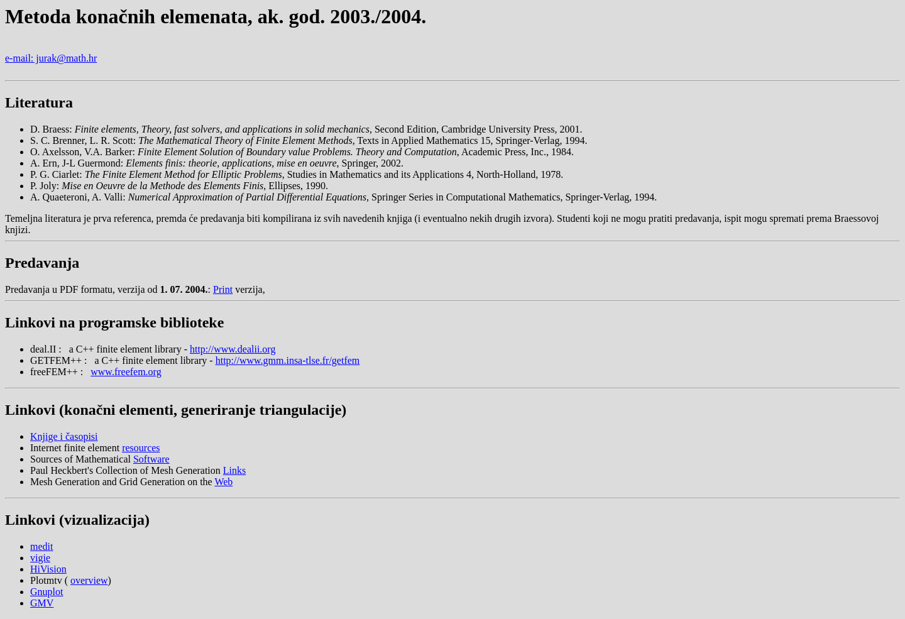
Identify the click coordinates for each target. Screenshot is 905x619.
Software (151, 459)
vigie (40, 557)
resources (141, 447)
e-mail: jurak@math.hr (51, 58)
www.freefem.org (125, 371)
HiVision (48, 569)
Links (234, 470)
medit (41, 546)
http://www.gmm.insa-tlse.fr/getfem (288, 360)
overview (89, 580)
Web (223, 481)
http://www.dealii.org (232, 349)
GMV (41, 603)
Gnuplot (46, 591)
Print (223, 289)
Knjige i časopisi (64, 436)
